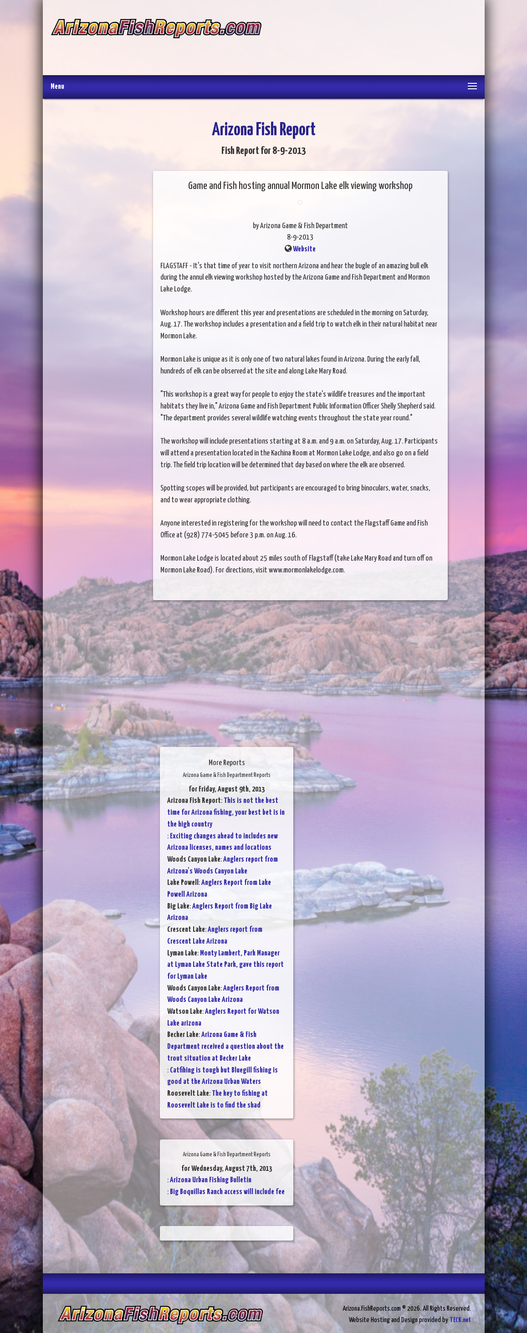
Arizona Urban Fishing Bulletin (210, 1180)
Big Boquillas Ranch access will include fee (227, 1192)
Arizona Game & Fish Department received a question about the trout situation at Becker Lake (225, 1046)
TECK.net (460, 1320)
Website (304, 249)
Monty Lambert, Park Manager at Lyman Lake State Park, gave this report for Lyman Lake (225, 965)
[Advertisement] (369, 38)
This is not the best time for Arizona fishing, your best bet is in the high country (226, 812)
